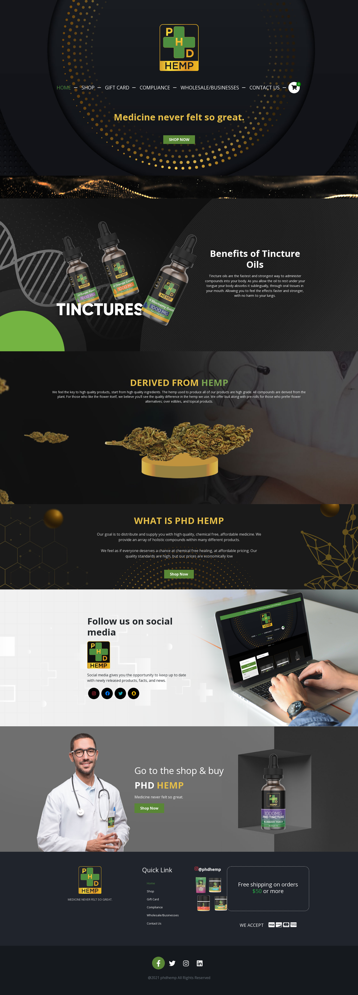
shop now (179, 139)
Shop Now (179, 574)
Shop (88, 87)
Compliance (155, 87)
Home (64, 87)
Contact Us (265, 87)
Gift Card (117, 87)
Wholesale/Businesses (210, 87)
